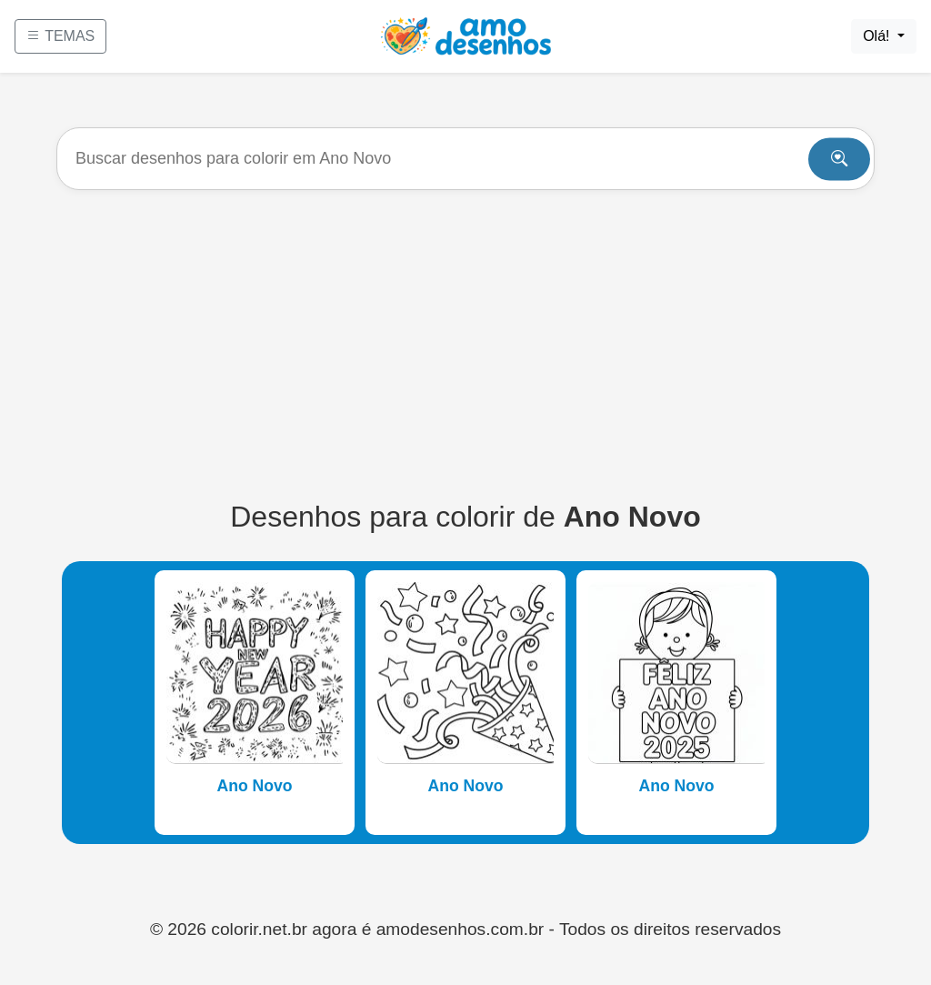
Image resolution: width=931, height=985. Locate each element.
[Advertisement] (465, 344)
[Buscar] (465, 158)
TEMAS (60, 36)
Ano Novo (254, 786)
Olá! (878, 36)
